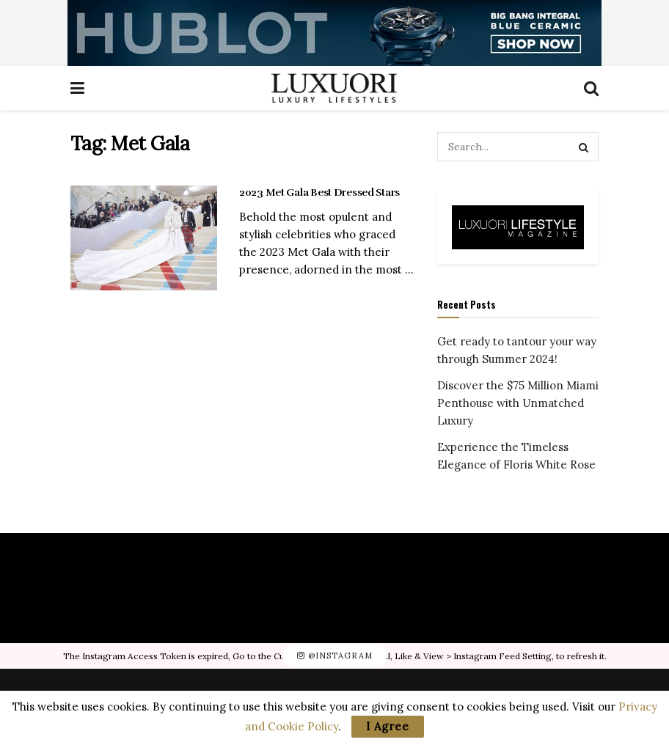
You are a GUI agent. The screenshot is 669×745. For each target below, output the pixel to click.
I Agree (387, 726)
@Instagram (335, 655)
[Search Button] (584, 146)
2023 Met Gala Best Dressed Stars (319, 192)
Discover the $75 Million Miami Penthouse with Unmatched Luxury (518, 402)
